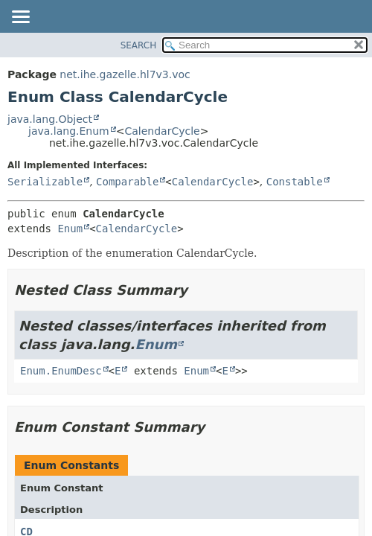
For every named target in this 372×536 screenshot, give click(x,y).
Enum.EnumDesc (61, 371)
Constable (294, 182)
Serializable (45, 182)
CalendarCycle (161, 131)
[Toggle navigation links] (20, 17)
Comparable (127, 182)
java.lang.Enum (68, 131)
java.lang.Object (49, 119)
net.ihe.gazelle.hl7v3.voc (125, 74)
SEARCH (139, 45)
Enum (70, 228)
